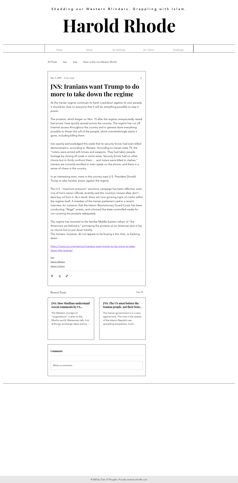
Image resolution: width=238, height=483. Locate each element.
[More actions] (141, 78)
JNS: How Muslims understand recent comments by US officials (70, 305)
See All (139, 292)
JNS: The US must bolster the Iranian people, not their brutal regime (122, 305)
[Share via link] (66, 276)
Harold (91, 25)
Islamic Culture (58, 266)
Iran (65, 61)
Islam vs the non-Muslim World (99, 61)
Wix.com (143, 479)
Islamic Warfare (58, 261)
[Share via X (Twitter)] (59, 276)
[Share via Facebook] (52, 276)
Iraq (75, 61)
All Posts (52, 61)
